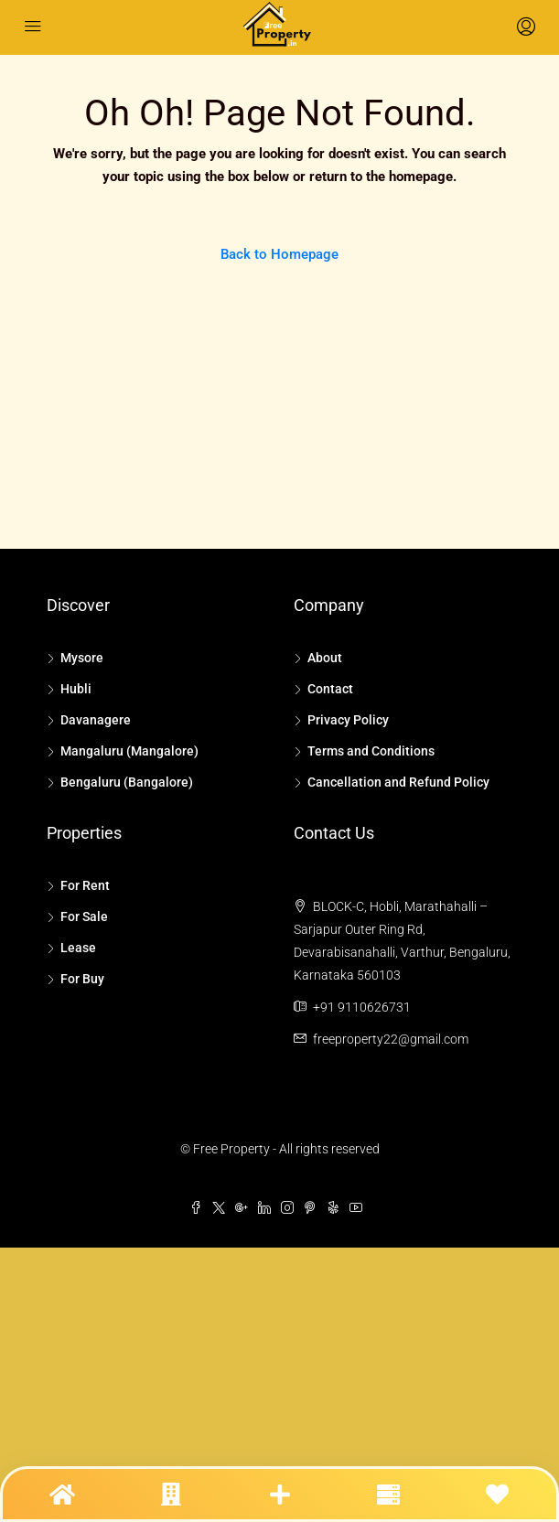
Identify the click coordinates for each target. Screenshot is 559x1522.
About (324, 657)
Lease (78, 947)
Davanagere (95, 720)
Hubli (75, 688)
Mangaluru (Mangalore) (129, 751)
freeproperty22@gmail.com (390, 1039)
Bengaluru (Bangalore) (126, 782)
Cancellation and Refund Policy (398, 782)
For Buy (82, 978)
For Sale (84, 916)
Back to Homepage (279, 254)
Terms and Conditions (371, 751)
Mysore (81, 657)
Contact (330, 688)
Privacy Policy (348, 720)
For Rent (85, 885)
